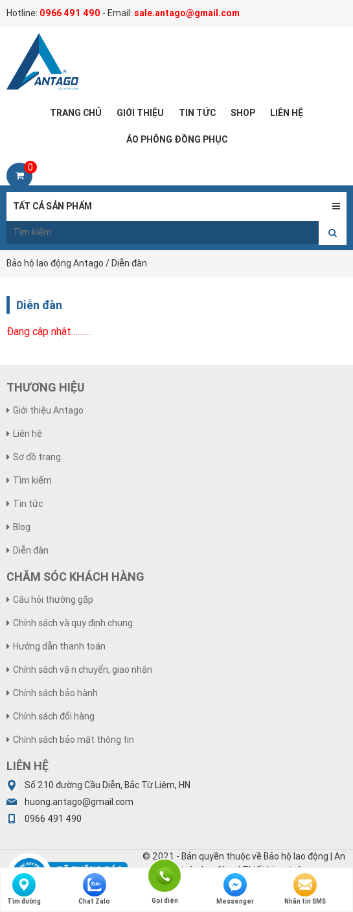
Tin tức (28, 503)
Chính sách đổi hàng (54, 716)
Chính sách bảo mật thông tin (73, 739)
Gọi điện (164, 874)
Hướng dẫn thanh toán (59, 646)
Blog (21, 527)
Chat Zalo (94, 889)
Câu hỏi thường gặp (53, 599)
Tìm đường (24, 889)
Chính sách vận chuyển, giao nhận (82, 669)
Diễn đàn (31, 550)
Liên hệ (27, 433)
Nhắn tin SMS (305, 889)
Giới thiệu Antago (48, 410)
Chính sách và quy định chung (73, 623)
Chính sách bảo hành (55, 693)
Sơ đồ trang (37, 457)
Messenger (235, 889)
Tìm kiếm (32, 480)
